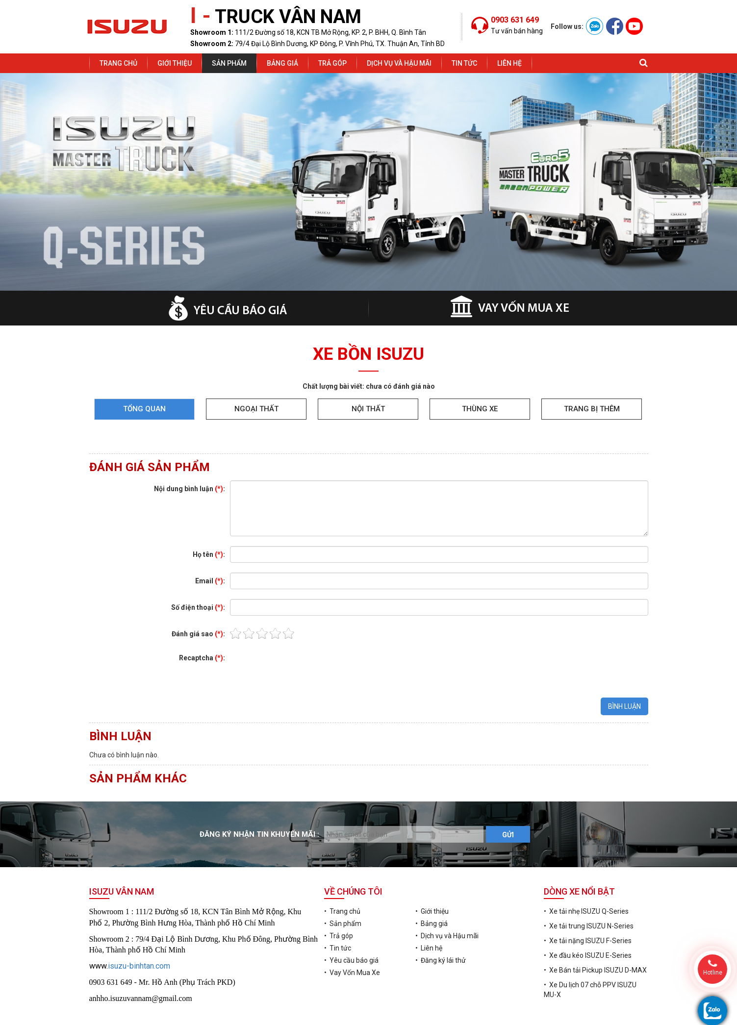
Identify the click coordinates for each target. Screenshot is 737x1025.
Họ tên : (209, 522)
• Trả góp (338, 903)
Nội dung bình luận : (189, 456)
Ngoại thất (256, 376)
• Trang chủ (342, 879)
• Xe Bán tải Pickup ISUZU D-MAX (595, 938)
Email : (210, 548)
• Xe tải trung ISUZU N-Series (589, 894)
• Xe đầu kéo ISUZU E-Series (588, 923)
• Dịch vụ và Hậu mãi (447, 903)
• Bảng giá (431, 891)
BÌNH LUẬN (624, 674)
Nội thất (368, 376)
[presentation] (304, 636)
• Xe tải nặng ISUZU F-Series (588, 908)
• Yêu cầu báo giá (351, 928)
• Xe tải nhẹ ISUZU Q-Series (586, 879)
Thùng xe (480, 376)
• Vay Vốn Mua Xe (352, 940)
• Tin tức (337, 916)
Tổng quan (144, 376)
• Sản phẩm (342, 891)
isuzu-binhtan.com (139, 933)
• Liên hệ (428, 916)
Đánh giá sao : (198, 601)
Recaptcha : (202, 625)
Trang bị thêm (592, 376)
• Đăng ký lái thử (440, 928)
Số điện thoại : (198, 575)
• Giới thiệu (432, 879)
